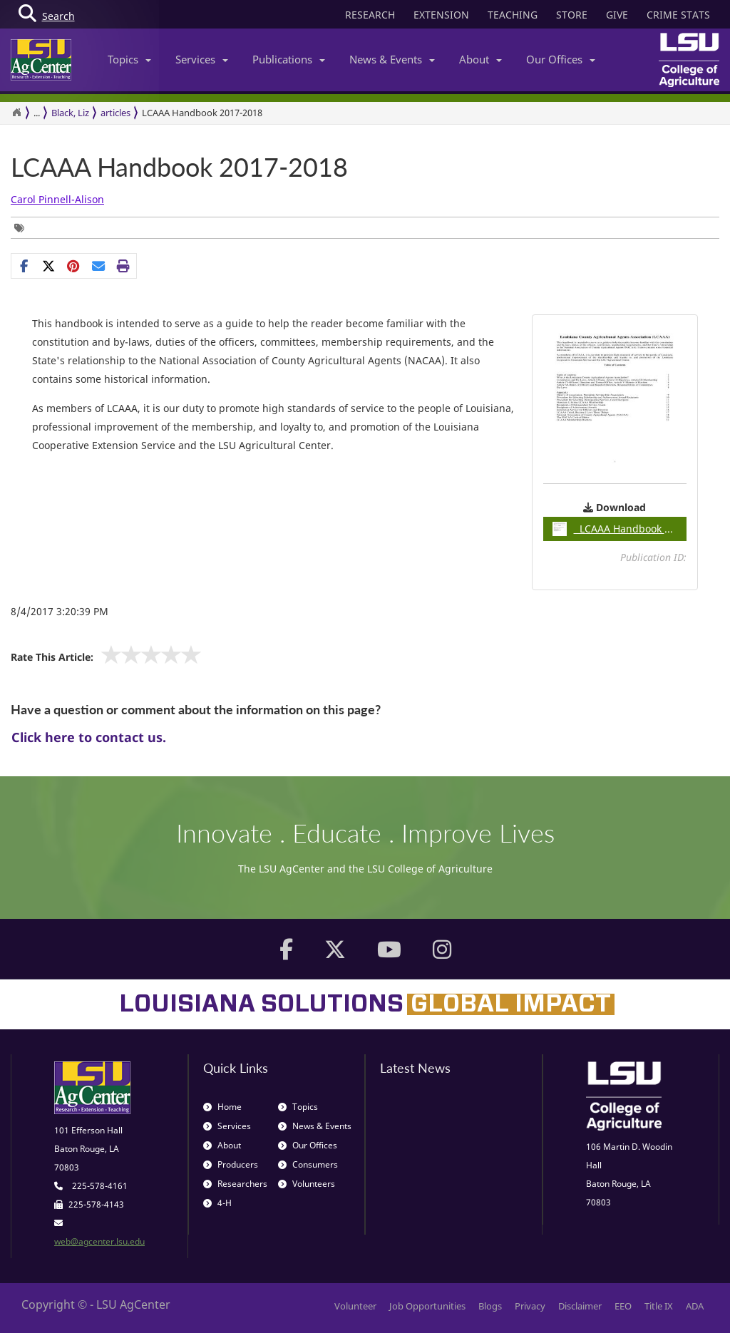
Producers (230, 1164)
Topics (129, 59)
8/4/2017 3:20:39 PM (59, 611)
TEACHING (513, 14)
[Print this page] (123, 266)
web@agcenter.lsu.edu (99, 1241)
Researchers (235, 1184)
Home (222, 1107)
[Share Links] (74, 266)
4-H (217, 1203)
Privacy (530, 1305)
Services (201, 59)
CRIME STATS (678, 14)
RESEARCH (370, 14)
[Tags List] (22, 228)
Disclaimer (580, 1305)
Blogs (490, 1305)
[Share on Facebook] (23, 266)
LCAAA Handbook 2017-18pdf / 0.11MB (619, 529)
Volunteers (306, 1184)
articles (115, 112)
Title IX (658, 1305)
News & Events (392, 59)
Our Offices (560, 59)
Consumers (308, 1164)
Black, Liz (70, 112)
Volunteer (355, 1305)
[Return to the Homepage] (16, 112)
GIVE (617, 14)
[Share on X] (48, 266)
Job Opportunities (427, 1305)
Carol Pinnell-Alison (57, 199)
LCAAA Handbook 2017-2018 (179, 167)
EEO (623, 1305)
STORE (571, 14)
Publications (288, 59)
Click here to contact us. (88, 737)
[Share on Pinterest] (73, 266)
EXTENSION (441, 14)
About (480, 59)
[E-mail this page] (98, 266)
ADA (695, 1305)
